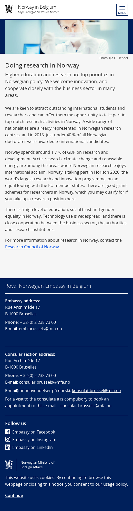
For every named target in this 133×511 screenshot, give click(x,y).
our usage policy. (111, 484)
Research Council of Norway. (32, 247)
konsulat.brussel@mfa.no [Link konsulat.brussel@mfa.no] (96, 390)
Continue (14, 495)
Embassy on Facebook (30, 432)
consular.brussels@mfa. (42, 382)
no (67, 382)
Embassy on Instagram (30, 439)
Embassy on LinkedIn (29, 447)
